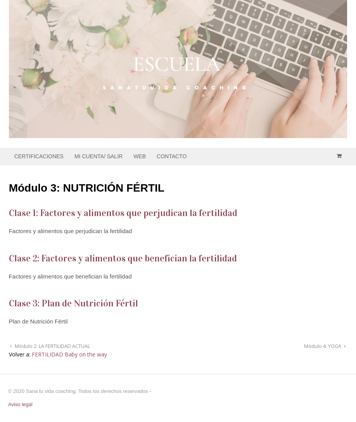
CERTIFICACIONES (39, 156)
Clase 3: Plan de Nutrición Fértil (73, 303)
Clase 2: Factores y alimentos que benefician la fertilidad (123, 258)
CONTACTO (172, 156)
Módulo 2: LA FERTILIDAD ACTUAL (52, 346)
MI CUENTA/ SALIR (98, 156)
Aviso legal (20, 404)
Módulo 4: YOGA (323, 346)
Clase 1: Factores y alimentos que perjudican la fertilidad (123, 213)
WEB (139, 156)
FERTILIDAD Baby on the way (69, 354)
